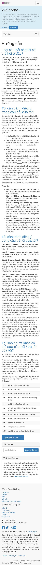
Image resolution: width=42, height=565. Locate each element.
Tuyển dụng (6, 510)
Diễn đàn (5, 499)
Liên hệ (4, 508)
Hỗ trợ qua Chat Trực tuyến (11, 501)
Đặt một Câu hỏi (11, 438)
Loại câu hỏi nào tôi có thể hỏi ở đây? (19, 51)
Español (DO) (12, 556)
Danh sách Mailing (8, 512)
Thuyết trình (6, 517)
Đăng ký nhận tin (31, 450)
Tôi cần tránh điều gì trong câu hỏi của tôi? (18, 110)
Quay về (22, 476)
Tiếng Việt (22, 556)
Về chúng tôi (32, 532)
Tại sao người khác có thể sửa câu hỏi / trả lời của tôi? (19, 346)
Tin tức (4, 515)
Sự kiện (4, 495)
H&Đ (3, 497)
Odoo (28, 561)
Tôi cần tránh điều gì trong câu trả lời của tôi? (20, 238)
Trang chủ (5, 492)
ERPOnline (36, 561)
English (4, 556)
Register (13, 27)
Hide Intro (5, 27)
